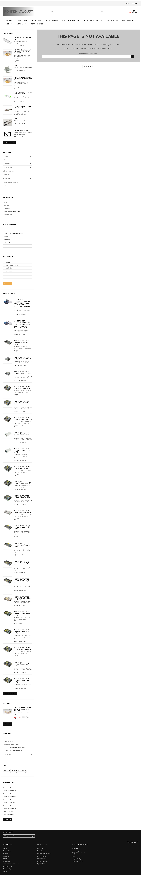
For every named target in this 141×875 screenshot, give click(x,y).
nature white (8, 773)
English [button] (134, 3)
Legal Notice (7, 208)
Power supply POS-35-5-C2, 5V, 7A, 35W (22, 467)
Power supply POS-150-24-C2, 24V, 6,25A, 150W (22, 613)
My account (8, 257)
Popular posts (9, 782)
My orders (7, 262)
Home (5, 202)
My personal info (9, 274)
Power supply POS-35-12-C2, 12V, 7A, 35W (22, 497)
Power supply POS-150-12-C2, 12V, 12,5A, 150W (22, 631)
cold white (17, 773)
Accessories (128, 20)
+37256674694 (77, 859)
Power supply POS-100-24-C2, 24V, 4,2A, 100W (22, 663)
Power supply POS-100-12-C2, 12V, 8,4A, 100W (22, 680)
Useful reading (37, 24)
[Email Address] (17, 836)
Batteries (20, 24)
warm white (15, 770)
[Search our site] (75, 11)
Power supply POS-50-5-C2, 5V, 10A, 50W (22, 387)
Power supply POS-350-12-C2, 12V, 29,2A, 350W (22, 544)
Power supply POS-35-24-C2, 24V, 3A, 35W (22, 482)
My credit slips (8, 268)
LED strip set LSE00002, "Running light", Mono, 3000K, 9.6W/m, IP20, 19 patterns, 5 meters (22, 303)
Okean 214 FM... (7, 788)
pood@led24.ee (78, 861)
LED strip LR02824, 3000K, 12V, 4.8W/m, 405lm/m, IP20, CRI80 (22, 709)
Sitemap (5, 871)
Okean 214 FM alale (9, 806)
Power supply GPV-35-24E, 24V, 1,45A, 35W (23, 106)
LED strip (9, 20)
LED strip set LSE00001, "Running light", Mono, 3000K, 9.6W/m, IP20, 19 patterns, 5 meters (22, 324)
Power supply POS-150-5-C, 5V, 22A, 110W (22, 598)
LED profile (52, 20)
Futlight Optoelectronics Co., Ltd (13, 233)
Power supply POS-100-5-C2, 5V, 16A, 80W (22, 648)
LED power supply (93, 20)
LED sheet (37, 20)
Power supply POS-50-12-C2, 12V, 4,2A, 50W (23, 418)
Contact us (6, 856)
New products (9, 293)
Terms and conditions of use (12, 211)
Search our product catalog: (88, 53)
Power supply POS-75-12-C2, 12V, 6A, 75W (22, 372)
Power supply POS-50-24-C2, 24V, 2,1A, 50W (22, 402)
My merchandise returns (11, 265)
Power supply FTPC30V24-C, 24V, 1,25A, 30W (23, 93)
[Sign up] (33, 836)
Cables (8, 24)
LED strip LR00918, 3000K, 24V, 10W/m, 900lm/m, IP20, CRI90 (23, 78)
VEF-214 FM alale (8, 812)
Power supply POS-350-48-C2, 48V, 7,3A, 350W (22, 342)
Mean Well (7, 242)
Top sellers (8, 33)
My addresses (8, 271)
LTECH (6, 236)
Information (8, 197)
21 (4, 230)
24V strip (7, 770)
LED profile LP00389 (21, 130)
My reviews (7, 280)
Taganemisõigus (8, 214)
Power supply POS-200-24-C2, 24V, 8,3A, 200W (22, 562)
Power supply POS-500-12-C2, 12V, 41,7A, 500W (22, 450)
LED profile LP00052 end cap (22, 38)
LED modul (23, 20)
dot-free (25, 773)
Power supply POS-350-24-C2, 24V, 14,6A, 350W (22, 527)
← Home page (88, 66)
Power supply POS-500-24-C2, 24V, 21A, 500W (22, 433)
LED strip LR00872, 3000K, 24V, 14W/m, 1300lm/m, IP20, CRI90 (22, 51)
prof (15, 65)
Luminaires (112, 20)
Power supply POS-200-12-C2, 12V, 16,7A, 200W (22, 580)
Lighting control (71, 20)
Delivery (6, 205)
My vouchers (7, 277)
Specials (6, 703)
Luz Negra (7, 239)
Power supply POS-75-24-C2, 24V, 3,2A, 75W (23, 358)
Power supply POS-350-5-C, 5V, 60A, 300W (22, 511)
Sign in (127, 3)
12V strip (23, 770)
